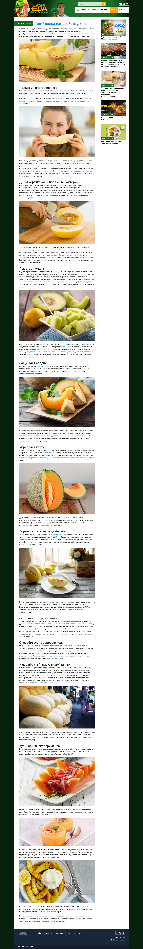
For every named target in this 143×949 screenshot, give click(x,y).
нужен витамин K (48, 453)
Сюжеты (85, 10)
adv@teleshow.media (117, 940)
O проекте (123, 10)
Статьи (114, 10)
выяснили (40, 366)
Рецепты (104, 10)
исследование (56, 534)
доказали (23, 257)
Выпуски (95, 10)
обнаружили (58, 656)
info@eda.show (119, 938)
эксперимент (66, 347)
